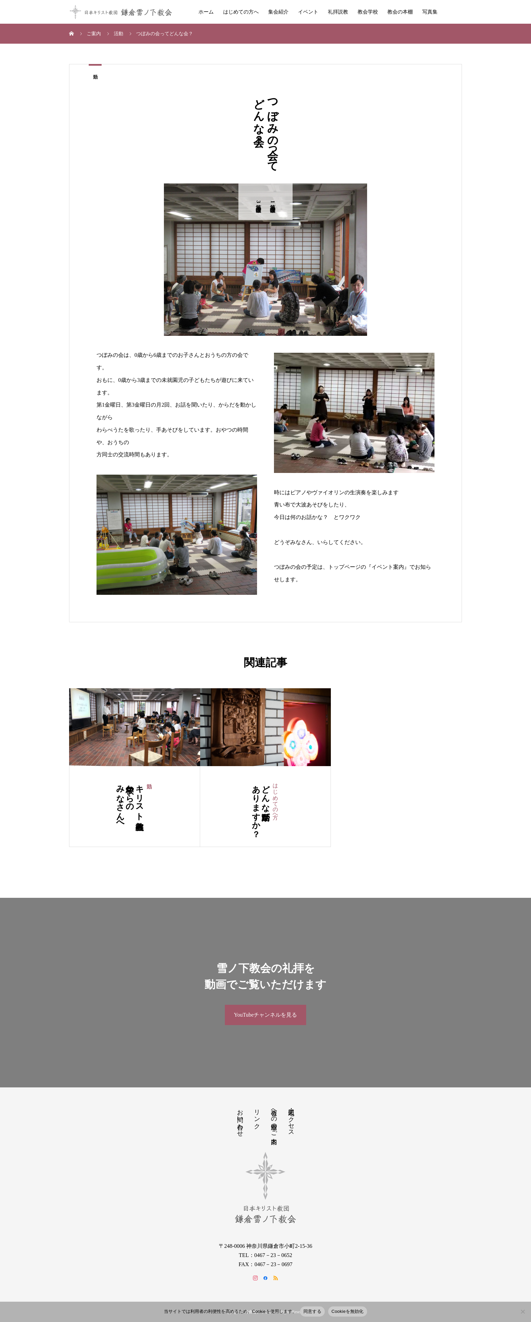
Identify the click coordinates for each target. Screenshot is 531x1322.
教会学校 (368, 12)
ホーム (206, 12)
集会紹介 (278, 12)
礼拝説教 (338, 12)
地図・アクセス (291, 1119)
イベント (308, 12)
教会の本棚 (400, 12)
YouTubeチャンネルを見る (265, 1015)
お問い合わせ (240, 1119)
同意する (312, 1311)
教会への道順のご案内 (274, 1119)
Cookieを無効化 (348, 1311)
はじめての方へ (241, 12)
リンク (257, 1115)
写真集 (430, 12)
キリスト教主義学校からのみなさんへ (130, 802)
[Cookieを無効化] (522, 1311)
